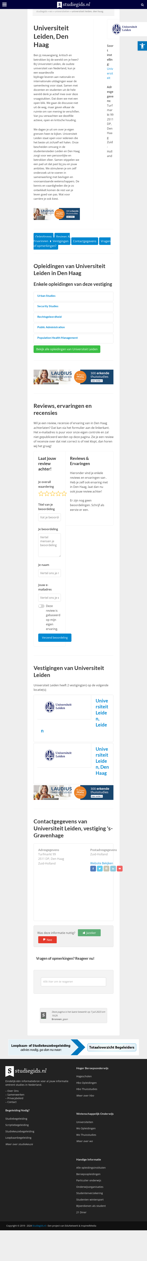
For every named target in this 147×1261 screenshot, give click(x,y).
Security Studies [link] (47, 306)
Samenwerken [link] (15, 1094)
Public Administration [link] (51, 327)
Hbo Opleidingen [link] (86, 1083)
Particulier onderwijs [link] (88, 1180)
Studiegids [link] (41, 11)
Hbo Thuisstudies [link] (86, 1089)
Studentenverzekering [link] (89, 1193)
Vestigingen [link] (61, 241)
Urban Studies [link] (46, 295)
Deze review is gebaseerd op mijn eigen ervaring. (53, 617)
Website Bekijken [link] (101, 863)
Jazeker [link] (91, 933)
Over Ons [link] (13, 1091)
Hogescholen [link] (84, 1076)
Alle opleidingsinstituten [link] (91, 1168)
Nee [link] (49, 940)
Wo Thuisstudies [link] (86, 1135)
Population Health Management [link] (57, 337)
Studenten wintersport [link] (90, 1199)
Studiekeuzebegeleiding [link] (19, 1131)
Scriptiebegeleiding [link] (17, 1125)
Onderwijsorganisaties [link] (89, 1187)
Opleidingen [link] (43, 237)
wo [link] (51, 11)
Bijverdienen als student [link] (91, 1206)
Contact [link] (12, 1102)
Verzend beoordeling (55, 637)
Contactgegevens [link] (84, 241)
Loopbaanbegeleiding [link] (18, 1138)
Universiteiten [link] (62, 11)
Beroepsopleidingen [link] (88, 1174)
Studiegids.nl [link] (39, 1225)
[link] (142, 46)
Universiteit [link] (110, 73)
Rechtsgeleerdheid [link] (49, 316)
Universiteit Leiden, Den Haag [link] (102, 761)
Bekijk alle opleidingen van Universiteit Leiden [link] (67, 349)
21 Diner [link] (81, 1212)
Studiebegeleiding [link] (16, 1119)
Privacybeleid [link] (15, 1098)
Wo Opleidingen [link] (86, 1128)
